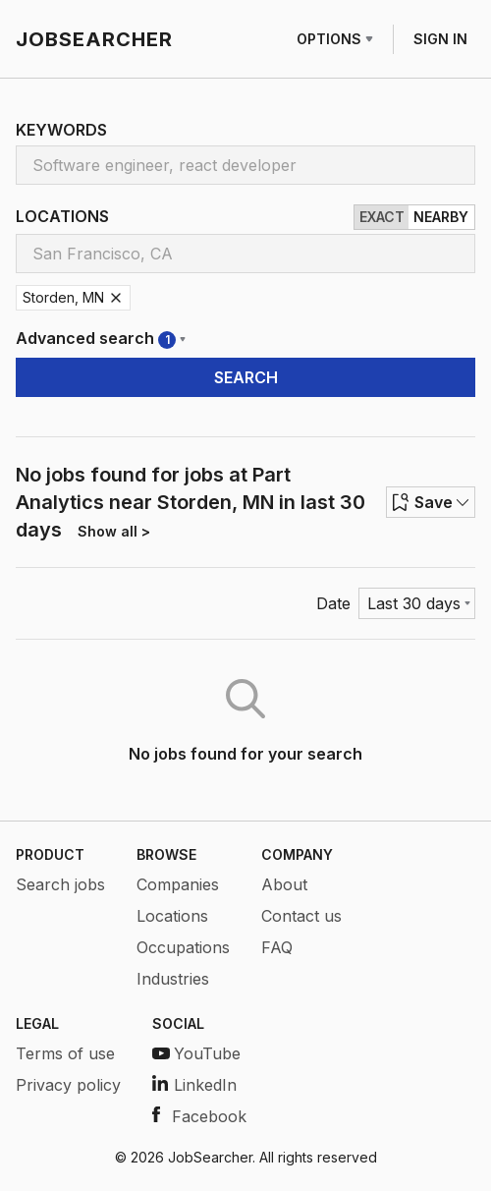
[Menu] (416, 603)
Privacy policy (68, 1085)
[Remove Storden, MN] (116, 298)
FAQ (277, 947)
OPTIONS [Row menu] (335, 38)
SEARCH (246, 377)
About (284, 884)
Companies (177, 884)
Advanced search (101, 338)
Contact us (301, 916)
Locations (172, 916)
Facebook (199, 1116)
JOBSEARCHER (94, 39)
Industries (172, 979)
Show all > (114, 531)
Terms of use (65, 1053)
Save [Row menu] (430, 502)
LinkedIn (194, 1085)
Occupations (183, 947)
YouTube (196, 1053)
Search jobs (60, 884)
